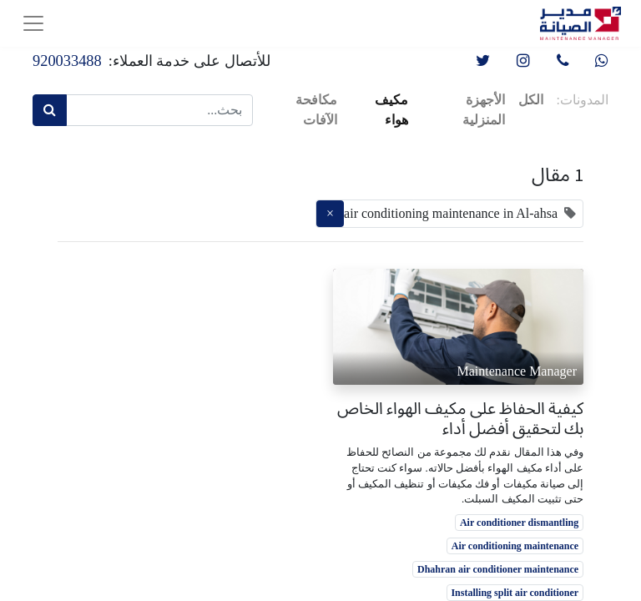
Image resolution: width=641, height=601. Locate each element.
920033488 (67, 61)
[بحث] (50, 110)
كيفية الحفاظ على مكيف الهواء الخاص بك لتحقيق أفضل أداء (460, 418)
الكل (530, 100)
